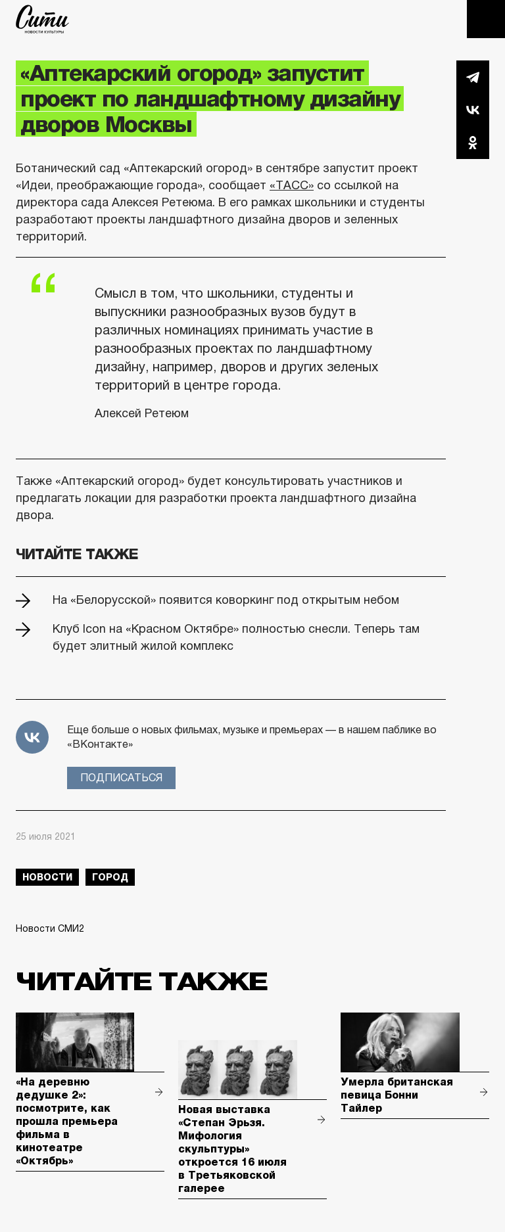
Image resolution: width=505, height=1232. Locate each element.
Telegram (472, 76)
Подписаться (121, 777)
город (110, 877)
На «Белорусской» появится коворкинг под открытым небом (226, 599)
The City (42, 19)
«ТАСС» (292, 185)
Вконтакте (472, 109)
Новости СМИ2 (50, 928)
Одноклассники (472, 142)
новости (47, 877)
